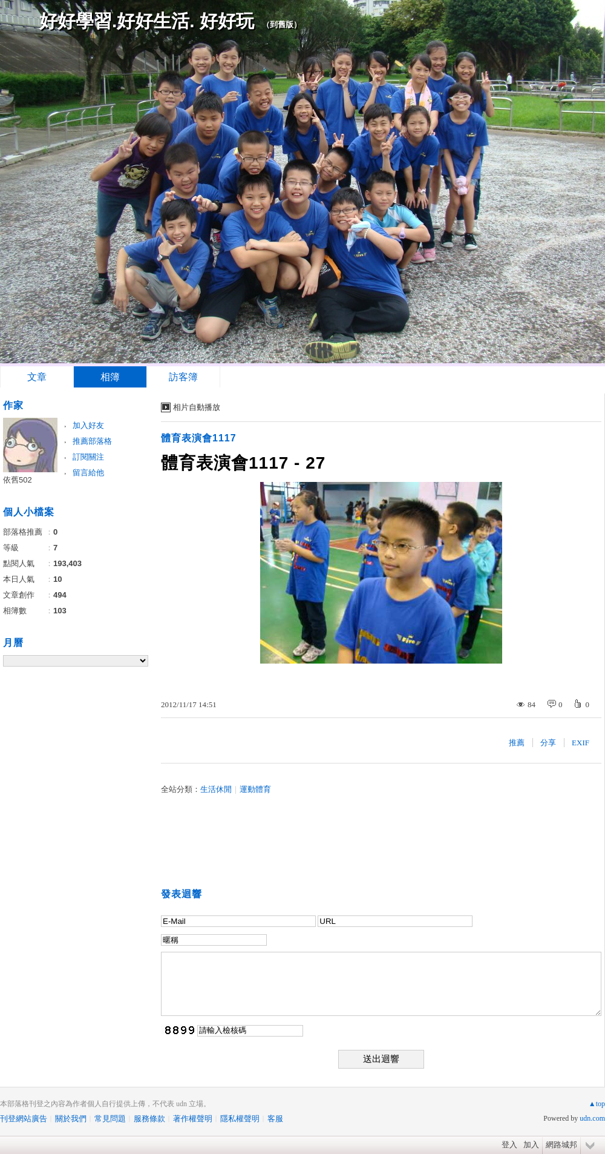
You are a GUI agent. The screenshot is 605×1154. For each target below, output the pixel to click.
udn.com (592, 1118)
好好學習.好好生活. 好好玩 (146, 21)
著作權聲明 (192, 1118)
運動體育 (255, 789)
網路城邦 (561, 1144)
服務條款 (149, 1118)
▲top (597, 1104)
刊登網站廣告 (23, 1118)
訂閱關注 (88, 456)
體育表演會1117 (199, 438)
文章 (37, 377)
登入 (509, 1144)
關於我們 (71, 1118)
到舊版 (281, 24)
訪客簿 (183, 377)
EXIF (580, 742)
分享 (548, 742)
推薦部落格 (92, 441)
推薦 (517, 742)
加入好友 (88, 425)
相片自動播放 (196, 407)
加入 (531, 1144)
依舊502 (17, 479)
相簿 (110, 377)
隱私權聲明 (240, 1118)
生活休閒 (216, 789)
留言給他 (88, 472)
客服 (275, 1118)
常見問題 (110, 1118)
